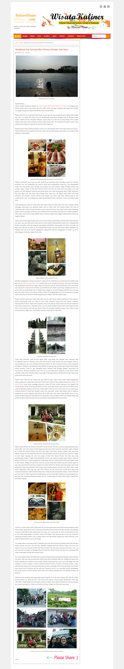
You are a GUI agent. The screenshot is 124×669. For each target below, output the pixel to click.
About (55, 36)
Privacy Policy (81, 36)
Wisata (32, 36)
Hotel (39, 36)
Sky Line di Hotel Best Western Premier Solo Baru (51, 106)
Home (17, 36)
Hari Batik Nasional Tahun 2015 (30, 283)
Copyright (71, 36)
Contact (62, 36)
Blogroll (47, 36)
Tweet (17, 659)
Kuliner (25, 36)
